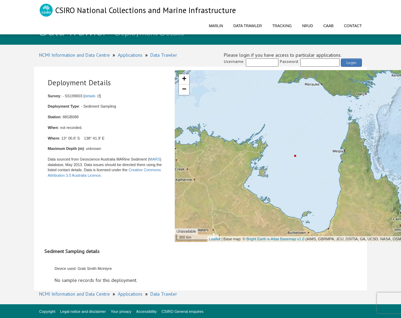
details (89, 96)
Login (351, 62)
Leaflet (214, 239)
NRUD (307, 26)
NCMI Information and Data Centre (74, 55)
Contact (353, 26)
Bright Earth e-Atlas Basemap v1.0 (276, 239)
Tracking (282, 26)
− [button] (184, 90)
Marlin (216, 26)
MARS (154, 159)
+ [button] (184, 79)
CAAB (328, 26)
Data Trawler (247, 26)
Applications (130, 55)
